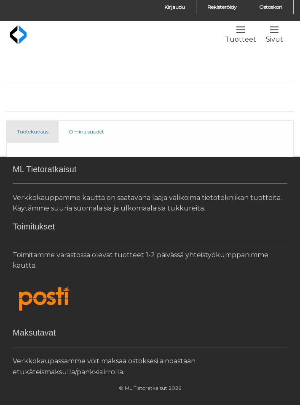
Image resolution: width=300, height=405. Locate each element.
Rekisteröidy (222, 7)
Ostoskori (270, 7)
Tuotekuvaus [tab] (32, 131)
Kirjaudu (174, 7)
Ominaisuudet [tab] (86, 131)
